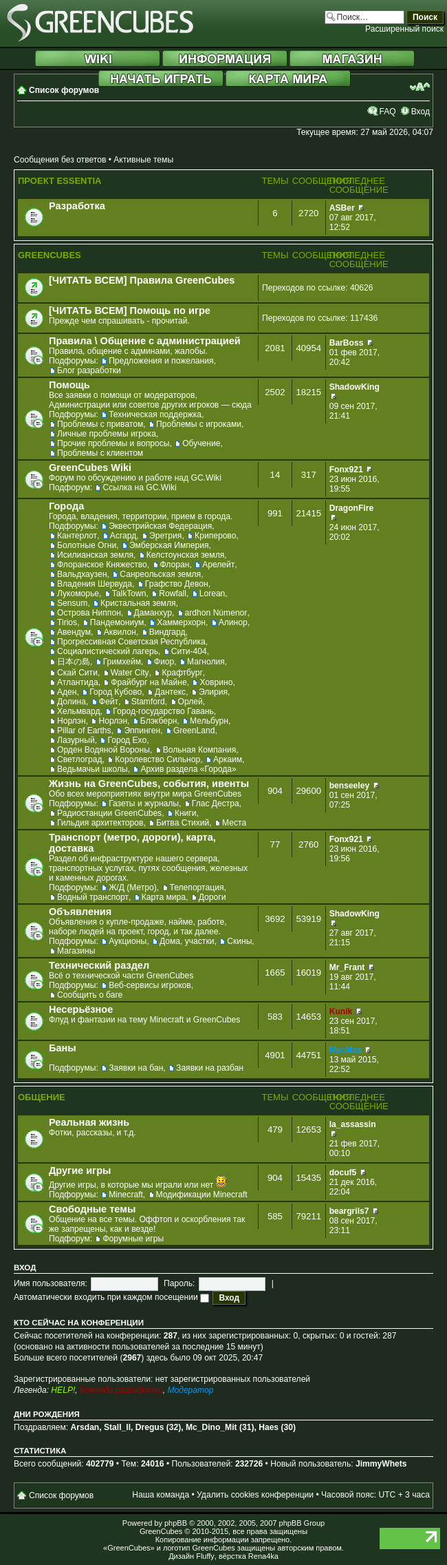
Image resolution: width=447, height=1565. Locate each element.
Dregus (149, 1427)
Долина (71, 701)
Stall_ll (117, 1427)
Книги (186, 813)
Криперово (215, 535)
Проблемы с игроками (198, 424)
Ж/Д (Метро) (133, 887)
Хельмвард (78, 711)
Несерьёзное (81, 1009)
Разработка (77, 205)
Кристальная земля (137, 603)
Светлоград (79, 759)
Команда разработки (121, 1390)
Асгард (123, 535)
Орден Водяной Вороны (103, 750)
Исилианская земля (95, 555)
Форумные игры (133, 1238)
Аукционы (127, 941)
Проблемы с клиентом (100, 453)
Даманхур (153, 613)
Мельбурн (209, 721)
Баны (62, 1047)
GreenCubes (49, 255)
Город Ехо (126, 740)
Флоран (175, 564)
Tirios (67, 622)
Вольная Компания (200, 750)
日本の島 (73, 661)
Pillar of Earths (84, 730)
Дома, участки (187, 941)
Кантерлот (77, 535)
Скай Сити (77, 673)
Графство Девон (176, 584)
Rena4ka (263, 1556)
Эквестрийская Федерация (160, 526)
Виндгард (167, 632)
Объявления (80, 911)
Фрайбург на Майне (148, 682)
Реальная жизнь (89, 1122)
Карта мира (164, 897)
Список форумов (64, 90)
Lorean (212, 593)
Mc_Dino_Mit (211, 1427)
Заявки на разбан (209, 1068)
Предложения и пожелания (161, 361)
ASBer (342, 208)
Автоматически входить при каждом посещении (111, 1297)
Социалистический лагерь (107, 651)
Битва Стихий (182, 823)
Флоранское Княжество (102, 564)
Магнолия (206, 661)
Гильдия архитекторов (100, 823)
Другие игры (80, 1170)
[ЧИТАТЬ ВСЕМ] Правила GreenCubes (142, 280)
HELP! (63, 1390)
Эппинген (142, 730)
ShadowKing (354, 387)
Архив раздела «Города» (188, 769)
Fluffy (205, 1556)
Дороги (212, 897)
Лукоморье (78, 593)
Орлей (190, 701)
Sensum (72, 603)
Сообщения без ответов (60, 160)
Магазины (76, 951)
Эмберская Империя (169, 545)
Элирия (213, 692)
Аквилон (120, 632)
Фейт (108, 701)
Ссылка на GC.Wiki (139, 487)
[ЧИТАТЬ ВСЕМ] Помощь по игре (129, 310)
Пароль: (179, 1283)
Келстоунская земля (185, 555)
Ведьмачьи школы (92, 769)
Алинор (233, 622)
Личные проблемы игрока (106, 434)
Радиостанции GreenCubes (109, 813)
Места (234, 823)
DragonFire (351, 508)
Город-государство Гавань (163, 711)
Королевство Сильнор (157, 759)
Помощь (69, 384)
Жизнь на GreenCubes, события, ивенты (149, 783)
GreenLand (194, 730)
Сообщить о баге (89, 995)
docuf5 (343, 1172)
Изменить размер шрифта (420, 87)
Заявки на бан (136, 1068)
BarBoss (346, 343)
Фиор (164, 661)
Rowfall (172, 593)
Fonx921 (346, 469)
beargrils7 (349, 1211)
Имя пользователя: (50, 1283)
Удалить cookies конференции (255, 1495)
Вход (420, 111)
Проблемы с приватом (100, 424)
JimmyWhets (381, 1464)
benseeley (349, 785)
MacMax (345, 1050)
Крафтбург (182, 673)
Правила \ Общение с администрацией (145, 340)
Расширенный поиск (404, 29)
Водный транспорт (93, 897)
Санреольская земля (160, 574)
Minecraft (126, 1194)
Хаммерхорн (181, 622)
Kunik (341, 1011)
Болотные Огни (86, 545)
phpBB (175, 1523)
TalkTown (129, 593)
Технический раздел (99, 965)
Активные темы (143, 160)
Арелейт (218, 564)
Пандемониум (117, 622)
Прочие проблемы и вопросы (113, 443)
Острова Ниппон (89, 613)
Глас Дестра (215, 803)
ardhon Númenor (216, 613)
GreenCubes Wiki (90, 467)
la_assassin (352, 1124)
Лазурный (76, 740)
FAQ (387, 111)
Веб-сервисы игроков (150, 985)
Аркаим (227, 759)
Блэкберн (158, 721)
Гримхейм (122, 661)
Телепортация (197, 887)
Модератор (190, 1390)
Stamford (148, 701)
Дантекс (170, 692)
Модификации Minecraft (202, 1194)
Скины (239, 941)
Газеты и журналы (144, 803)
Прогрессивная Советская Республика (131, 642)
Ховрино (215, 682)
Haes (269, 1427)
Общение (41, 1097)
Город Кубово (115, 692)
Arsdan (85, 1427)
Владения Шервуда (94, 584)
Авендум (74, 632)
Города (66, 506)
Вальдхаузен (82, 574)
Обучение (201, 443)
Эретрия (165, 535)
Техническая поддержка (155, 414)
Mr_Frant (347, 967)
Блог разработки (89, 370)
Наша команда (160, 1495)
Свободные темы (92, 1209)
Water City (130, 673)
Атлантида (77, 682)
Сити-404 (189, 651)
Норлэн (71, 721)
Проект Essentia (59, 181)
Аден (67, 692)
